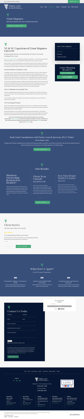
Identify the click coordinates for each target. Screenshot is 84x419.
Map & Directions (9, 410)
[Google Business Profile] (19, 386)
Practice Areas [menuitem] (52, 6)
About (29, 377)
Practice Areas (34, 377)
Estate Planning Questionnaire (67, 77)
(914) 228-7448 (42, 392)
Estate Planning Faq (67, 73)
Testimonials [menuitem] (63, 6)
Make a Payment (52, 377)
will (28, 78)
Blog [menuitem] (69, 6)
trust (35, 59)
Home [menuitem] (41, 6)
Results (39, 377)
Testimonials (45, 377)
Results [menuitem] (57, 6)
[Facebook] (13, 386)
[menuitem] (67, 51)
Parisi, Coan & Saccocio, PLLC (11, 59)
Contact (58, 377)
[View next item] (46, 198)
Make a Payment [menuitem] (74, 6)
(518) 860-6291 (42, 396)
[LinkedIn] (16, 386)
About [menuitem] (45, 6)
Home (25, 377)
